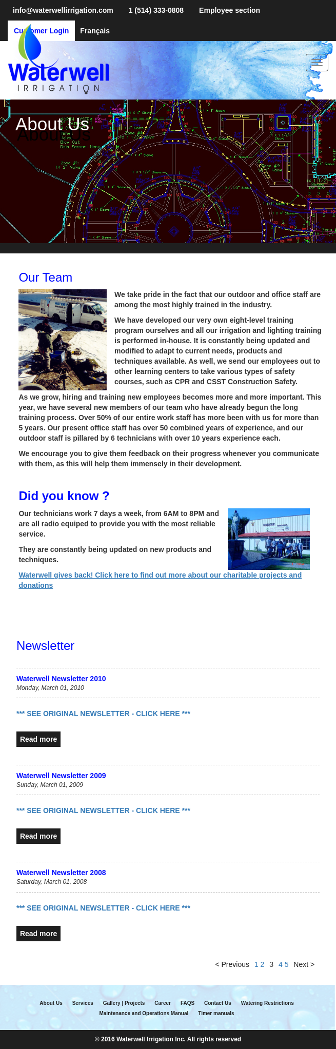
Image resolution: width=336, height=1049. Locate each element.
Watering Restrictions (267, 1003)
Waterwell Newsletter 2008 (61, 872)
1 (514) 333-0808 (156, 10)
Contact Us (217, 1003)
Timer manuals (216, 1013)
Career (162, 1003)
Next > (303, 964)
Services (82, 1003)
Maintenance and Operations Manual (143, 1013)
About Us (50, 1003)
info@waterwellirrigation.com (63, 10)
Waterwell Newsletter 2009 (61, 775)
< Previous (232, 964)
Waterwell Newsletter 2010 (61, 679)
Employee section (229, 10)
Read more (38, 739)
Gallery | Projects (124, 1003)
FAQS (187, 1003)
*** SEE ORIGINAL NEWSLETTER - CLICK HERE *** (103, 713)
